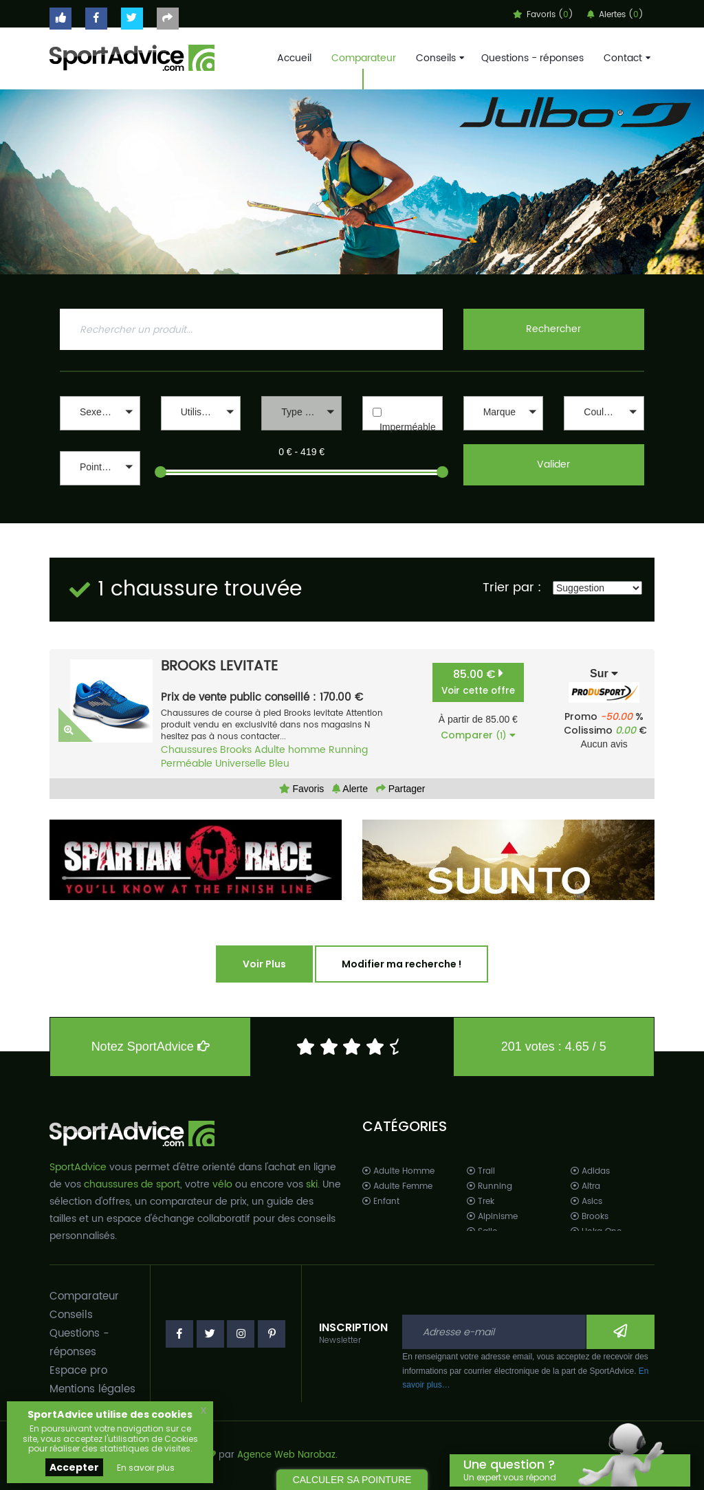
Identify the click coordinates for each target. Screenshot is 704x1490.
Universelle (240, 763)
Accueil (294, 58)
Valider (553, 464)
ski (312, 1184)
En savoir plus (146, 1467)
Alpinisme (492, 1217)
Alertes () (615, 14)
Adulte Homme (398, 1171)
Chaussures (189, 750)
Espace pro (78, 1370)
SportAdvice (78, 1167)
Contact (626, 58)
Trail (481, 1171)
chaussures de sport (132, 1184)
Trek (480, 1201)
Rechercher (553, 329)
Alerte (350, 788)
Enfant (380, 1201)
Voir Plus (264, 964)
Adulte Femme (397, 1186)
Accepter (74, 1467)
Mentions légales (92, 1389)
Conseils (438, 58)
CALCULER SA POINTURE (352, 1479)
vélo (222, 1184)
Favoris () (543, 14)
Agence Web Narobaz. (287, 1455)
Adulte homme (290, 750)
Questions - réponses (532, 58)
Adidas (590, 1171)
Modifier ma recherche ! (401, 964)
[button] (100, 413)
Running (348, 750)
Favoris (301, 788)
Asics (586, 1201)
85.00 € (478, 681)
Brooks (236, 750)
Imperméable (408, 426)
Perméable (186, 763)
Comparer (478, 735)
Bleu (279, 763)
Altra (585, 1186)
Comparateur (363, 58)
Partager (401, 788)
